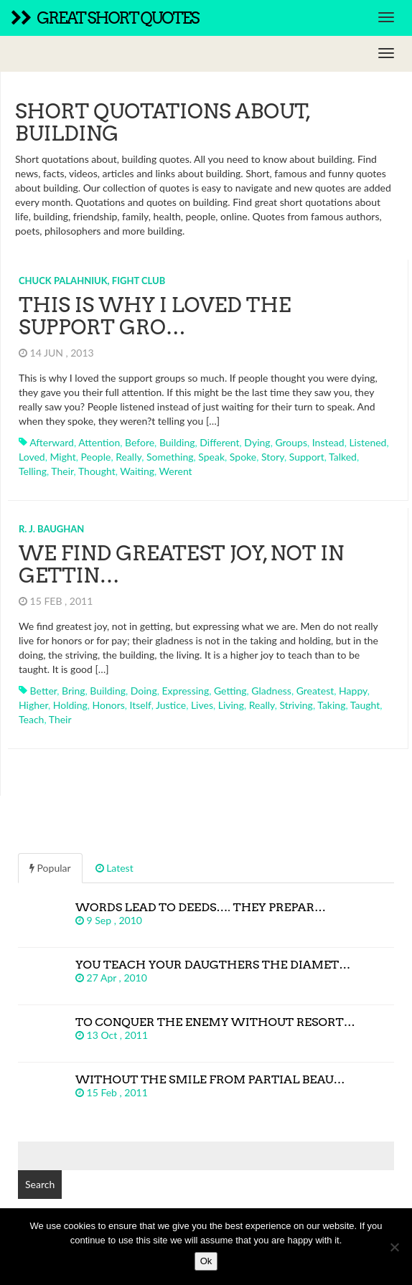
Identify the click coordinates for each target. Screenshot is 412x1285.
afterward (51, 442)
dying (257, 442)
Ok (206, 1261)
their (62, 471)
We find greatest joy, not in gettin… (181, 564)
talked (343, 457)
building (177, 442)
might (62, 457)
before (139, 442)
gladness (271, 690)
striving (295, 705)
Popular (50, 868)
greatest (315, 690)
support (306, 457)
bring (73, 690)
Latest (114, 868)
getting (230, 690)
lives (202, 705)
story (272, 457)
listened (367, 442)
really (128, 457)
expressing (185, 690)
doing (144, 690)
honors (109, 705)
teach (31, 719)
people (96, 457)
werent (175, 471)
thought (97, 471)
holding (70, 705)
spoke (243, 457)
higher (33, 705)
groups (291, 442)
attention (99, 442)
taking (331, 705)
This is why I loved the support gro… (155, 316)
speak (211, 457)
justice (171, 705)
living (231, 705)
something (170, 457)
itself (140, 705)
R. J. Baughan (51, 529)
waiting (137, 471)
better (43, 690)
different (219, 442)
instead (328, 442)
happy (353, 690)
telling (33, 471)
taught (365, 705)
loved (32, 457)
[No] (394, 1247)
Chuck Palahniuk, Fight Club (92, 280)
